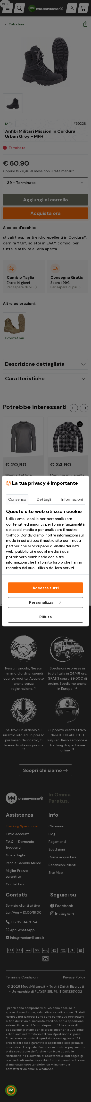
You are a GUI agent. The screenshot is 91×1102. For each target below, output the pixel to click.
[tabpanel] (45, 539)
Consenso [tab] (17, 499)
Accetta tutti (46, 587)
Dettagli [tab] (44, 499)
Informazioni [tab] (72, 499)
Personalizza (45, 602)
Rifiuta (45, 616)
